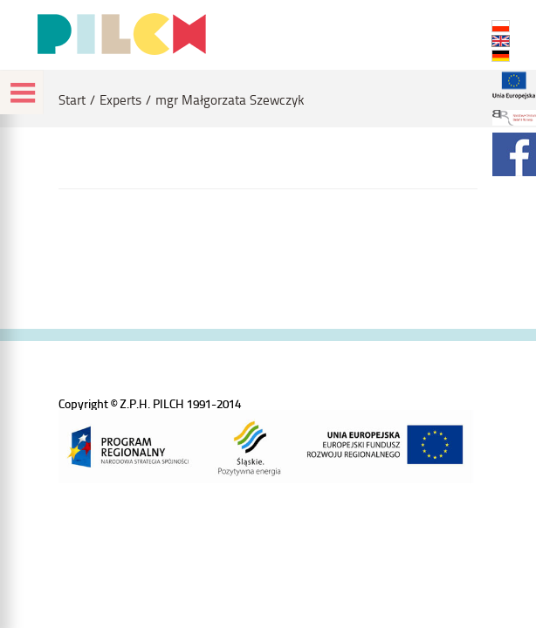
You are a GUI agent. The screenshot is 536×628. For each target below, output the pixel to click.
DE (500, 56)
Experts (120, 99)
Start (72, 99)
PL (500, 26)
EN (500, 41)
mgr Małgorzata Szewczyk (229, 99)
